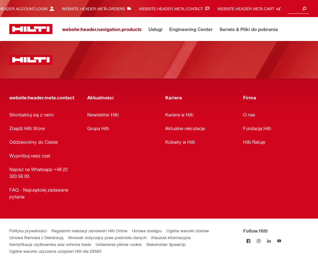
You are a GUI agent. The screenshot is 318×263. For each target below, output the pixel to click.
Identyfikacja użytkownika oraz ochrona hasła (50, 244)
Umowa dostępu (147, 230)
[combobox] (298, 8)
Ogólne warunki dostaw (187, 230)
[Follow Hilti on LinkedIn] (269, 241)
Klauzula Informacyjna (171, 237)
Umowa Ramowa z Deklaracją (36, 237)
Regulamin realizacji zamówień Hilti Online (89, 230)
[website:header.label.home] (30, 29)
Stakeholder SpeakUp (166, 244)
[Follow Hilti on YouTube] (279, 241)
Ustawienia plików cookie (119, 244)
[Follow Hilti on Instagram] (258, 241)
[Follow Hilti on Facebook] (248, 241)
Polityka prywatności (28, 230)
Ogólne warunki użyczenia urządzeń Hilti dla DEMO (55, 251)
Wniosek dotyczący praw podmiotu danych (107, 237)
